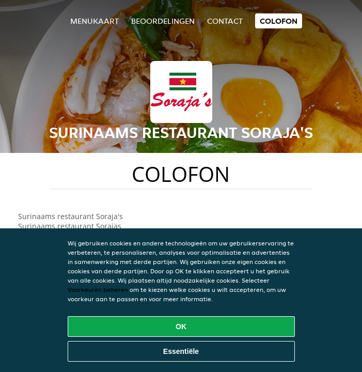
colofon (278, 21)
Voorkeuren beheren (98, 289)
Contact (225, 21)
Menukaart (94, 21)
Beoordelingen (163, 21)
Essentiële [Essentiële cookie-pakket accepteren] (181, 351)
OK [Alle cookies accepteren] (181, 326)
